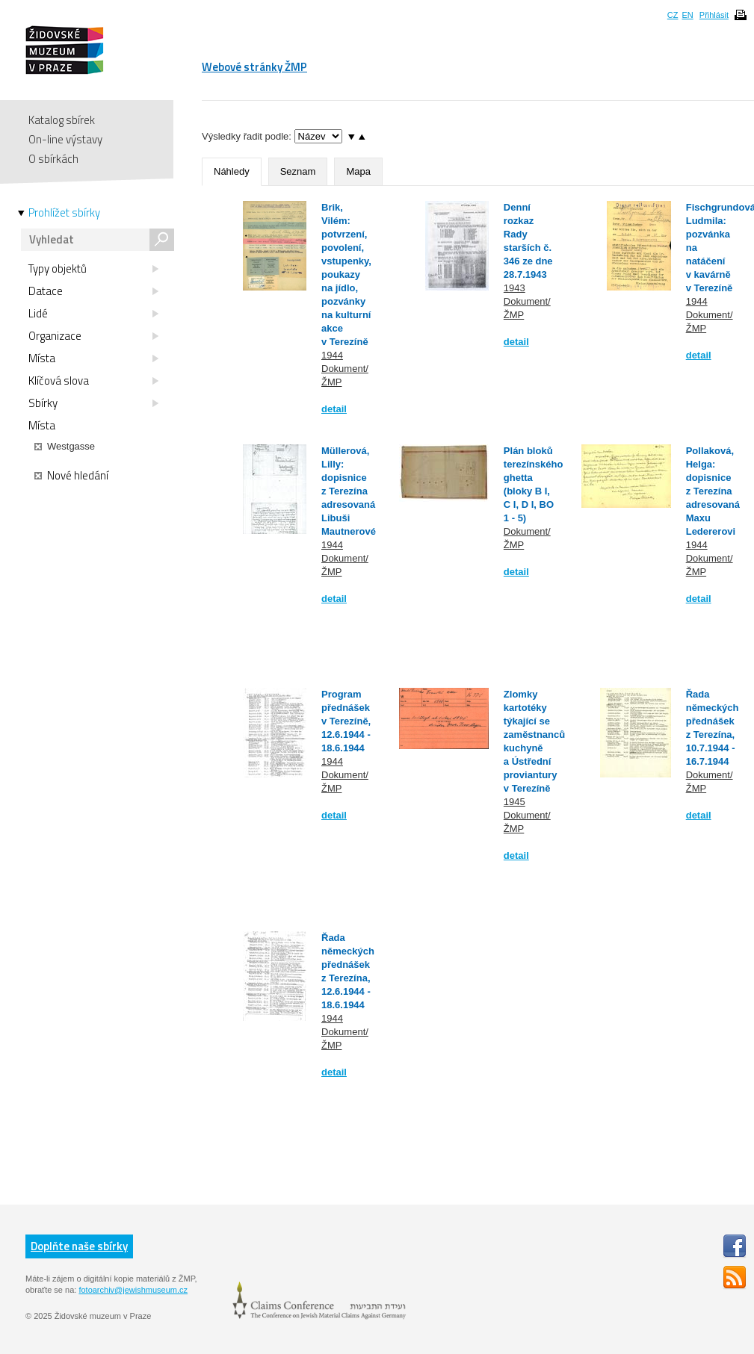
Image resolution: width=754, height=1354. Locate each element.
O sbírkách (53, 158)
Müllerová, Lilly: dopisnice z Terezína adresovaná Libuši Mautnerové (348, 491)
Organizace (93, 336)
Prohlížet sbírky (64, 213)
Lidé (93, 313)
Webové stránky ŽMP (254, 66)
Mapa (358, 171)
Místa (93, 358)
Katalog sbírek (61, 119)
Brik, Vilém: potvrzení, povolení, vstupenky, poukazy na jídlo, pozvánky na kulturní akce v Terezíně (346, 274)
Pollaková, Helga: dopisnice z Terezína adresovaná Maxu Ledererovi (713, 491)
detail (334, 408)
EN (687, 14)
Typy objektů (93, 269)
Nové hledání (71, 475)
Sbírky (93, 403)
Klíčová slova (93, 381)
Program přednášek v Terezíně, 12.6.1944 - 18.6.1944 (346, 721)
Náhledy (232, 171)
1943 (514, 288)
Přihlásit (714, 14)
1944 (332, 355)
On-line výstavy (65, 139)
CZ (673, 14)
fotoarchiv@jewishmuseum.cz (133, 1289)
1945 (514, 801)
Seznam (298, 171)
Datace (93, 291)
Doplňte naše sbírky (79, 1246)
